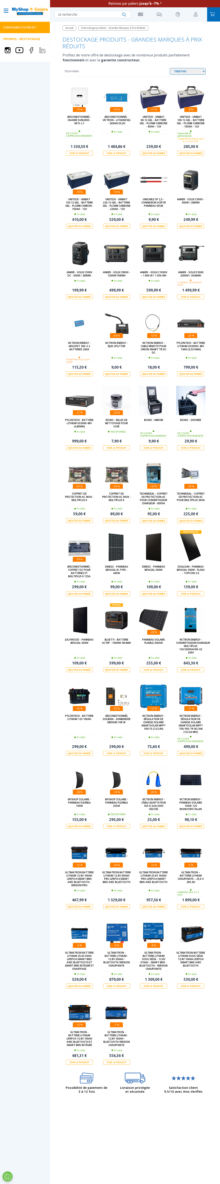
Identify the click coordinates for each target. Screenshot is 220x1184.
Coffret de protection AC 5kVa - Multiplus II (116, 497)
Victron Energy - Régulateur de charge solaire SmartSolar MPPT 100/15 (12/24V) (153, 722)
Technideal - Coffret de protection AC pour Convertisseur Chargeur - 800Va (153, 498)
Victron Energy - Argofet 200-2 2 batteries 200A (79, 346)
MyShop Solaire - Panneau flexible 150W (79, 802)
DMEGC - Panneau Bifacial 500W (153, 568)
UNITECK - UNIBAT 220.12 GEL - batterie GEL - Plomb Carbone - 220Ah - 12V (116, 204)
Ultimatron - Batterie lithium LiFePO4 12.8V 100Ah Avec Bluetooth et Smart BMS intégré (79, 1038)
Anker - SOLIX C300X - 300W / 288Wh (190, 201)
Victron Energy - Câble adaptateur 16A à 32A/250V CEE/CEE (153, 804)
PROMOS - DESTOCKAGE (21, 39)
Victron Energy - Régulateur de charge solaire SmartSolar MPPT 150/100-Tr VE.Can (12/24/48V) (191, 723)
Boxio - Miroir (153, 419)
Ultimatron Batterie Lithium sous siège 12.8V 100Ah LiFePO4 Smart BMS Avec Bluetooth (190, 959)
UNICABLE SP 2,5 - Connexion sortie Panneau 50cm (153, 202)
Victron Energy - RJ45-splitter (116, 344)
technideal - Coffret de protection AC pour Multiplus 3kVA (191, 497)
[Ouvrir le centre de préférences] (7, 1176)
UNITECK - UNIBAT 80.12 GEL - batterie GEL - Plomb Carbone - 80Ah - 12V (153, 121)
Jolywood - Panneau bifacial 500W (79, 641)
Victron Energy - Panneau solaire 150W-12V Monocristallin (190, 804)
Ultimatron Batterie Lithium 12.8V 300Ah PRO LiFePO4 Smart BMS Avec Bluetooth (116, 876)
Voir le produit (79, 153)
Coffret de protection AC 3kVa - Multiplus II (79, 497)
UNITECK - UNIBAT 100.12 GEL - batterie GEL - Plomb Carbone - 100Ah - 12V (191, 121)
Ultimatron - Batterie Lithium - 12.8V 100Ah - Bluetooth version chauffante (116, 1038)
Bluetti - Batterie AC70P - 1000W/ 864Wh (116, 641)
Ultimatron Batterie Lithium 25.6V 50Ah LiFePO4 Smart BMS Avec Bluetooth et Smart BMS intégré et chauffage (79, 960)
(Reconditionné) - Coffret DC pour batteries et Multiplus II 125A (79, 571)
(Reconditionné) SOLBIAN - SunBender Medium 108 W (116, 719)
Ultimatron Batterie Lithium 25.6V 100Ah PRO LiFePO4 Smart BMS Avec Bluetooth (153, 876)
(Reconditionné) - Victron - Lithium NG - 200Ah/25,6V (116, 120)
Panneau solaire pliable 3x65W (153, 641)
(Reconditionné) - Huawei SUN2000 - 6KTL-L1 (79, 120)
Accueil (69, 28)
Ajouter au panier (153, 153)
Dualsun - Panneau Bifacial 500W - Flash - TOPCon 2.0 (191, 569)
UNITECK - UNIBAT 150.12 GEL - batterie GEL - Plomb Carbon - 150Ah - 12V (79, 204)
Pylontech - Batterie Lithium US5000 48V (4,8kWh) (79, 423)
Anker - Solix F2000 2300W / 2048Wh (190, 273)
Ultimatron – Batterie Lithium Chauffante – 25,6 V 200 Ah (191, 876)
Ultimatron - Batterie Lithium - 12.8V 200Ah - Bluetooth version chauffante (116, 959)
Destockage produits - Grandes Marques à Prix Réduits (113, 28)
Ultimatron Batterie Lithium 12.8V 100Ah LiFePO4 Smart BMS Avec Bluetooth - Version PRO (79, 878)
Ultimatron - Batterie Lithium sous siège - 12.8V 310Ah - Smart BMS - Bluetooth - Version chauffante (153, 960)
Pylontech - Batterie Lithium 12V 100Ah (79, 717)
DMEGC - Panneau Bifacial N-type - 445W (116, 569)
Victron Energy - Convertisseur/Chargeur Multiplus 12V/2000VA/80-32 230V (190, 646)
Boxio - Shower (190, 419)
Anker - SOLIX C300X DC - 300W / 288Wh (79, 273)
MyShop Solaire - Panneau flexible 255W (116, 802)
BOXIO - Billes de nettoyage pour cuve (116, 423)
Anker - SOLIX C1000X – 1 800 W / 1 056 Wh (153, 273)
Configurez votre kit (19, 27)
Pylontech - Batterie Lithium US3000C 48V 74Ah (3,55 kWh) (191, 346)
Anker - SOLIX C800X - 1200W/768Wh (116, 273)
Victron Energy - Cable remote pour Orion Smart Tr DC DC (153, 347)
